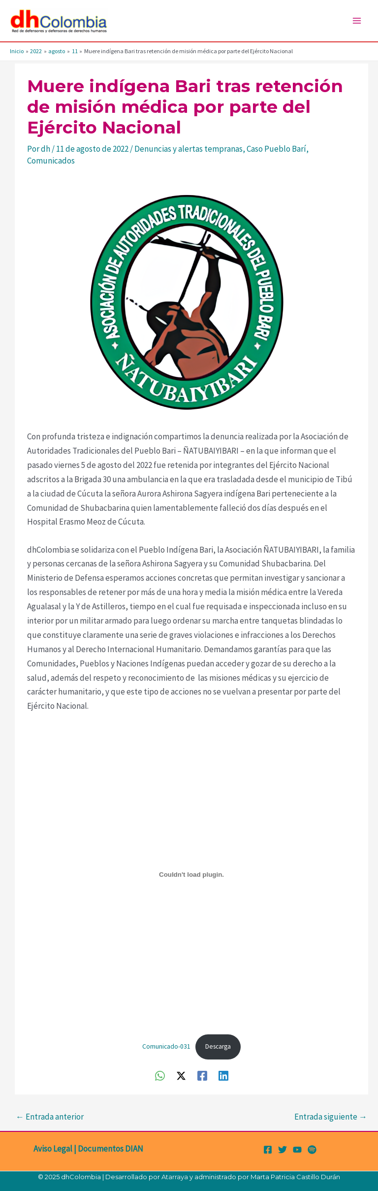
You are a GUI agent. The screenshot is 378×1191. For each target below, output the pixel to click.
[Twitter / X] (181, 1075)
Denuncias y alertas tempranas (188, 148)
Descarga (218, 1046)
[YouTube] (297, 1149)
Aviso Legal (52, 1148)
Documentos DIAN (110, 1148)
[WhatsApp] (160, 1075)
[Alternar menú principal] (357, 20)
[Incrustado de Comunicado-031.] (191, 874)
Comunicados (51, 160)
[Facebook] (202, 1075)
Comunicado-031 (166, 1046)
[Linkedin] (223, 1075)
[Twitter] (282, 1149)
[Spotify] (312, 1149)
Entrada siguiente (330, 1116)
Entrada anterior (50, 1116)
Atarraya (174, 1177)
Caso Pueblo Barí (276, 148)
